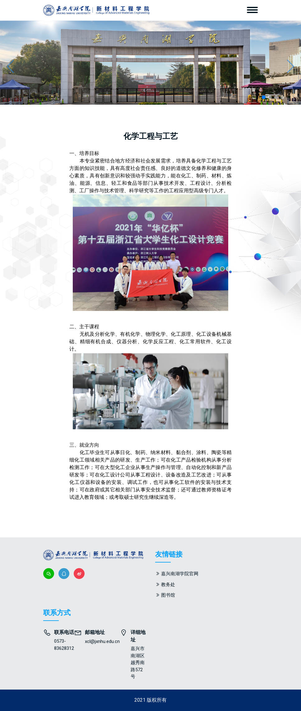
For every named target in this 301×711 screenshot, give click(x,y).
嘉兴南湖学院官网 (179, 574)
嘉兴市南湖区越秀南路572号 (138, 662)
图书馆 (168, 595)
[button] (290, 66)
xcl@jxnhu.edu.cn (102, 641)
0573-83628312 (64, 644)
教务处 (168, 584)
